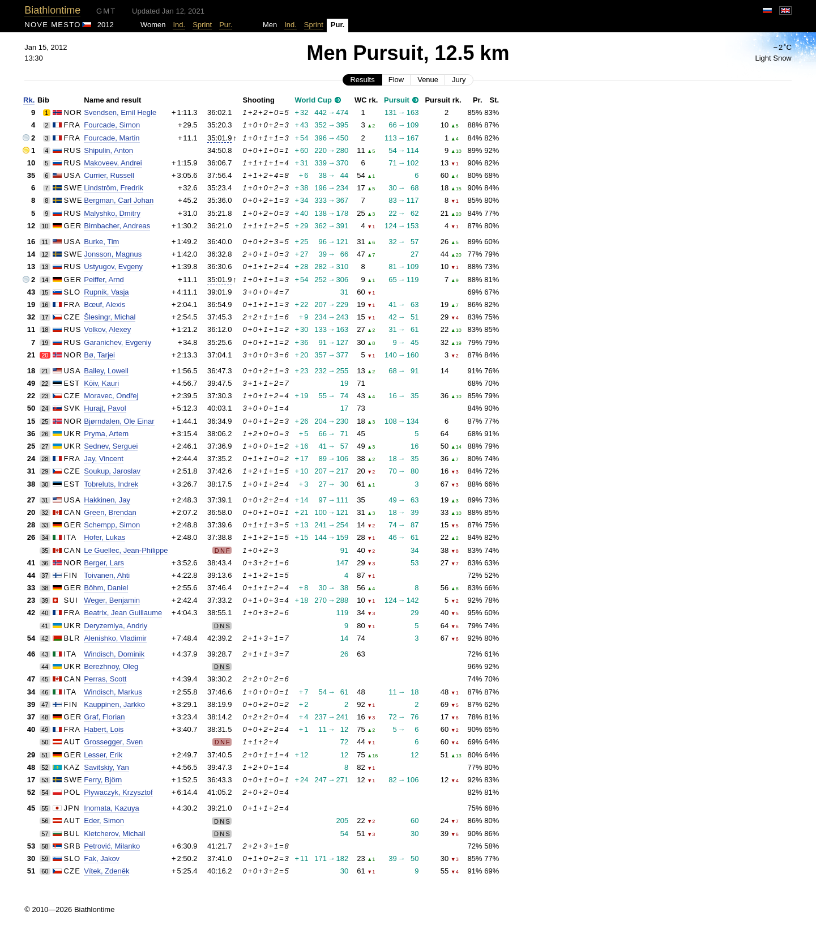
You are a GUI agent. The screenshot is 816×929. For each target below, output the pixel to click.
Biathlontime (52, 10)
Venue (427, 79)
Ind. (179, 24)
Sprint (202, 24)
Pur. (225, 24)
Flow (396, 79)
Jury (459, 79)
